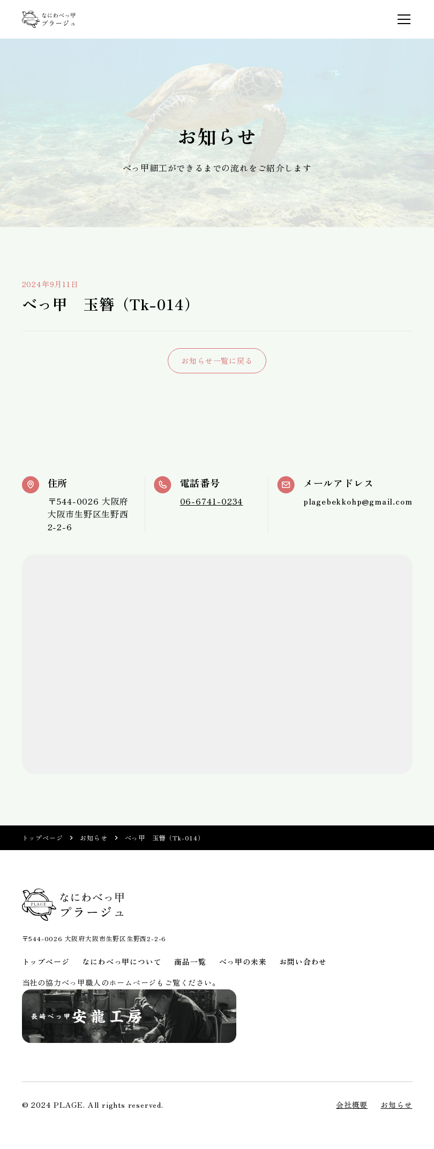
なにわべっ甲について (121, 961)
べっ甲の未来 (243, 961)
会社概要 (352, 1104)
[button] (402, 19)
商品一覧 (190, 961)
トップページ (42, 837)
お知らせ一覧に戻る (216, 360)
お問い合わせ (303, 961)
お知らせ (93, 837)
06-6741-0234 (211, 500)
